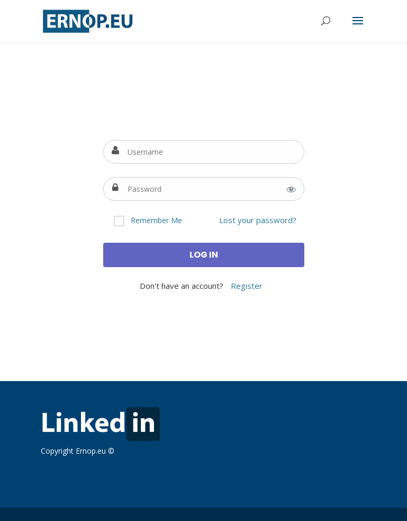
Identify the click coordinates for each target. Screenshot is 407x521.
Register (247, 285)
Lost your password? (257, 220)
